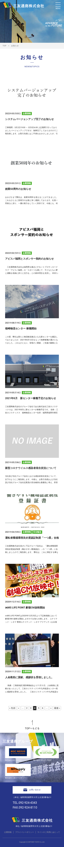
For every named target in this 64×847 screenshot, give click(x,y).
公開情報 (8, 832)
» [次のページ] (50, 708)
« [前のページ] (18, 708)
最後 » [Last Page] (57, 708)
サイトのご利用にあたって (48, 832)
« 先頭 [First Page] (12, 708)
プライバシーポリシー (24, 832)
